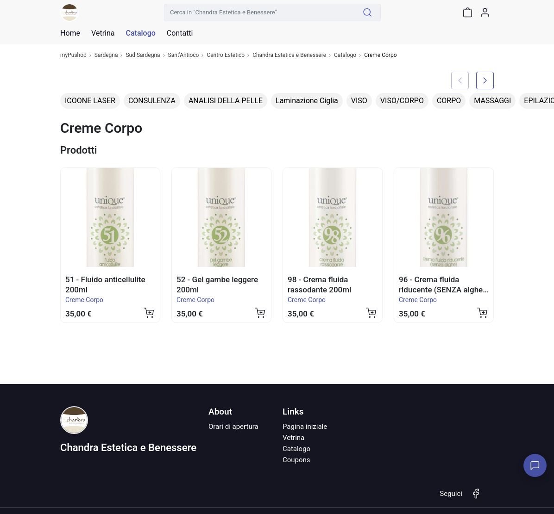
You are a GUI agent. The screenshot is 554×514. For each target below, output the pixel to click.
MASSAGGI (492, 100)
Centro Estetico (226, 55)
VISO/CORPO (402, 100)
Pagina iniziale (305, 426)
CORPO (449, 100)
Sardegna (106, 55)
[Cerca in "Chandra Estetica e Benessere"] (259, 12)
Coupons (296, 460)
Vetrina (293, 437)
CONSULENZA (152, 100)
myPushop (73, 55)
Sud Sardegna (143, 55)
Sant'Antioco (183, 55)
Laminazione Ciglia (307, 100)
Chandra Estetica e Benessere (289, 55)
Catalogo (140, 33)
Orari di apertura (233, 426)
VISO (359, 100)
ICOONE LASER (90, 100)
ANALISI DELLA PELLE (226, 100)
